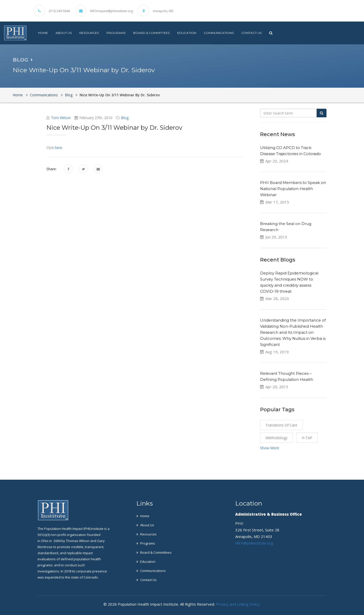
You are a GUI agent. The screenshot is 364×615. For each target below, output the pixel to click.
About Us (64, 33)
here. (58, 147)
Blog (68, 94)
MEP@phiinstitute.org (254, 543)
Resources (89, 33)
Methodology (276, 437)
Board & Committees (151, 33)
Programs (115, 33)
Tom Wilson (61, 117)
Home (43, 33)
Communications (219, 33)
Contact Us (251, 33)
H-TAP (307, 437)
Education (186, 33)
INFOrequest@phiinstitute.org (111, 11)
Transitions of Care (281, 425)
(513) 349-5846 (59, 11)
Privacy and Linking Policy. (238, 604)
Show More (269, 447)
